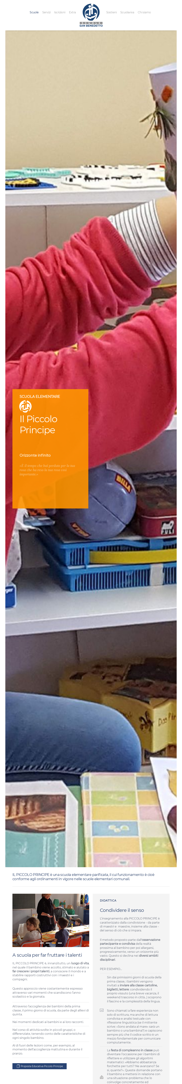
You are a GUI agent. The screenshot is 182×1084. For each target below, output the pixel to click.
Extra (72, 12)
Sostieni (111, 12)
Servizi (46, 12)
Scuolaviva (127, 12)
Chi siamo (144, 12)
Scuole (34, 12)
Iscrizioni (59, 12)
